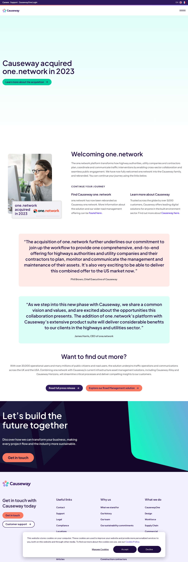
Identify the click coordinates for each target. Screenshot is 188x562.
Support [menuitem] (14, 2)
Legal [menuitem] (59, 470)
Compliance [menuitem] (62, 476)
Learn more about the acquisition (26, 57)
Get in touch (18, 409)
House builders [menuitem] (108, 528)
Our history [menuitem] (106, 464)
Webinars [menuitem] (61, 528)
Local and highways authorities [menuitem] (116, 516)
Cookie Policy (132, 541)
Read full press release (64, 339)
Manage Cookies (100, 549)
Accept (124, 549)
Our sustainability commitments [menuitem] (116, 476)
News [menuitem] (59, 516)
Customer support (18, 475)
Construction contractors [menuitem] (113, 510)
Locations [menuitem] (61, 482)
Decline (149, 549)
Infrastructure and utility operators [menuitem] (118, 522)
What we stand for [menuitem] (109, 458)
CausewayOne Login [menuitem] (28, 2)
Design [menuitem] (148, 464)
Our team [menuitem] (105, 470)
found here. (96, 164)
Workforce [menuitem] (150, 470)
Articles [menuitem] (60, 510)
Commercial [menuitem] (151, 482)
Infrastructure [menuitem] (152, 488)
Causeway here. (170, 164)
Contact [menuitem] (60, 458)
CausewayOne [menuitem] (152, 458)
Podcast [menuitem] (60, 522)
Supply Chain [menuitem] (151, 476)
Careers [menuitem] (5, 2)
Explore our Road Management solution (114, 339)
